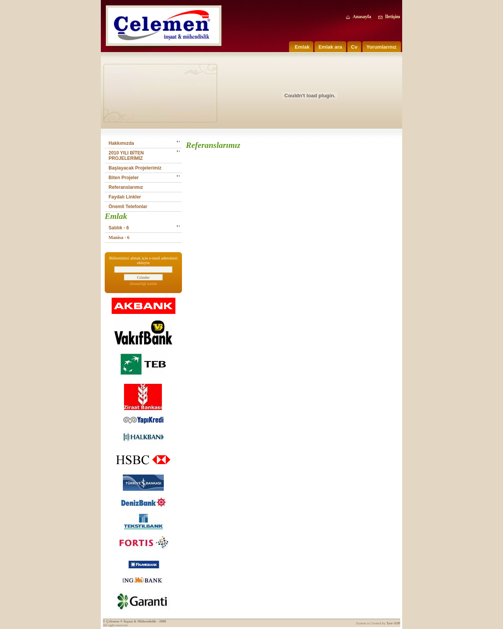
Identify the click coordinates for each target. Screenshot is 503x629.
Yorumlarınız (381, 47)
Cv (354, 47)
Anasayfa (358, 16)
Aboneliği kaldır (143, 283)
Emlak (302, 47)
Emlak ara (330, 47)
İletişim (388, 16)
